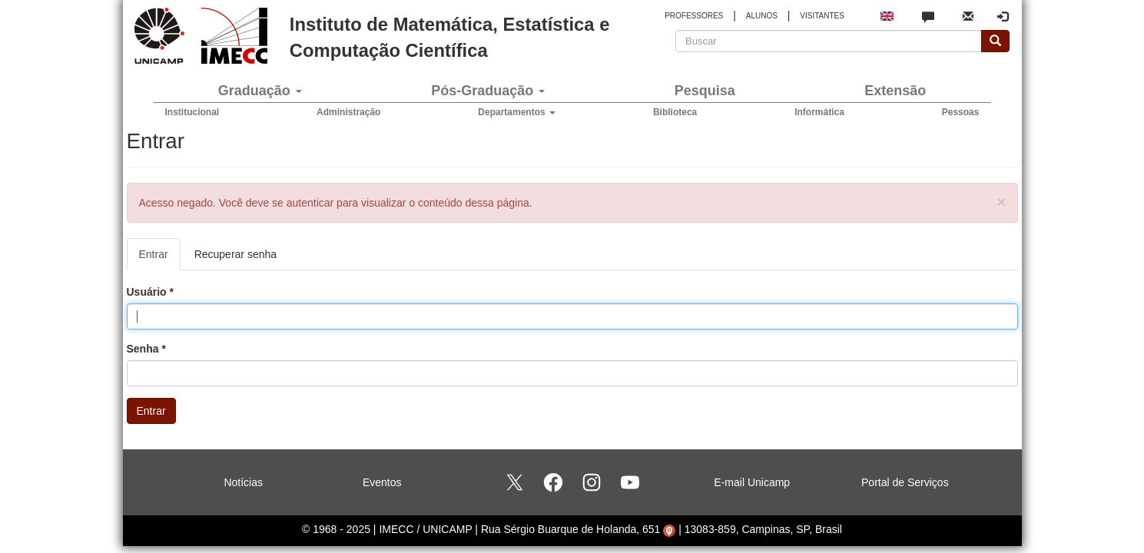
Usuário (150, 292)
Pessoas (961, 112)
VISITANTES (822, 16)
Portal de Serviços (905, 482)
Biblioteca (675, 112)
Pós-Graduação (488, 90)
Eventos (382, 482)
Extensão (895, 90)
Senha (146, 349)
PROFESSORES (694, 16)
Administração (348, 112)
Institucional (192, 112)
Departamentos (516, 112)
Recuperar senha (235, 254)
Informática (819, 112)
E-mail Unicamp (752, 482)
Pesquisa (705, 90)
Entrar (160, 258)
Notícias (243, 482)
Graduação (260, 90)
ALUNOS (762, 16)
